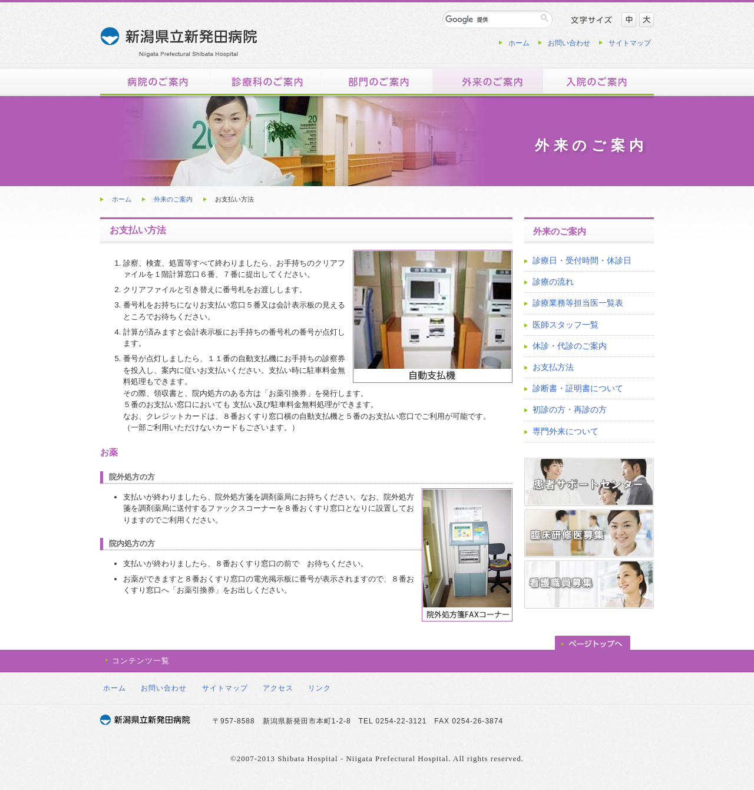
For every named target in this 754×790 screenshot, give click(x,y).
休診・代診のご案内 (570, 346)
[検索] (491, 19)
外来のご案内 (173, 199)
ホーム (519, 43)
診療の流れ (553, 281)
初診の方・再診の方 (570, 409)
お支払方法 (553, 367)
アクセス (278, 688)
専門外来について (565, 431)
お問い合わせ (569, 43)
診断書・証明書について (578, 388)
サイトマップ (630, 43)
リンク (319, 688)
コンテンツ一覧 (141, 660)
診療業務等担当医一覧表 (578, 303)
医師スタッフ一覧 (565, 324)
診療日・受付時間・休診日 (582, 260)
